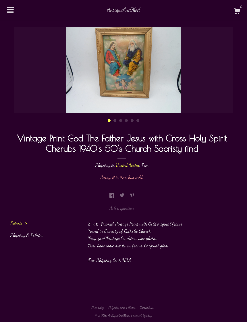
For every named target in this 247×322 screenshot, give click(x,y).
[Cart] (237, 11)
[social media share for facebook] (112, 195)
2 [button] (114, 120)
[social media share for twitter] (122, 195)
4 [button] (126, 120)
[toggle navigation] (10, 10)
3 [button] (120, 120)
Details (18, 223)
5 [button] (132, 120)
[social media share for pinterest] (132, 195)
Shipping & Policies (26, 235)
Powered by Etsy (141, 315)
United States (127, 165)
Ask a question (121, 208)
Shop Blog (97, 307)
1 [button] (109, 120)
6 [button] (137, 120)
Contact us (147, 307)
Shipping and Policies (122, 307)
